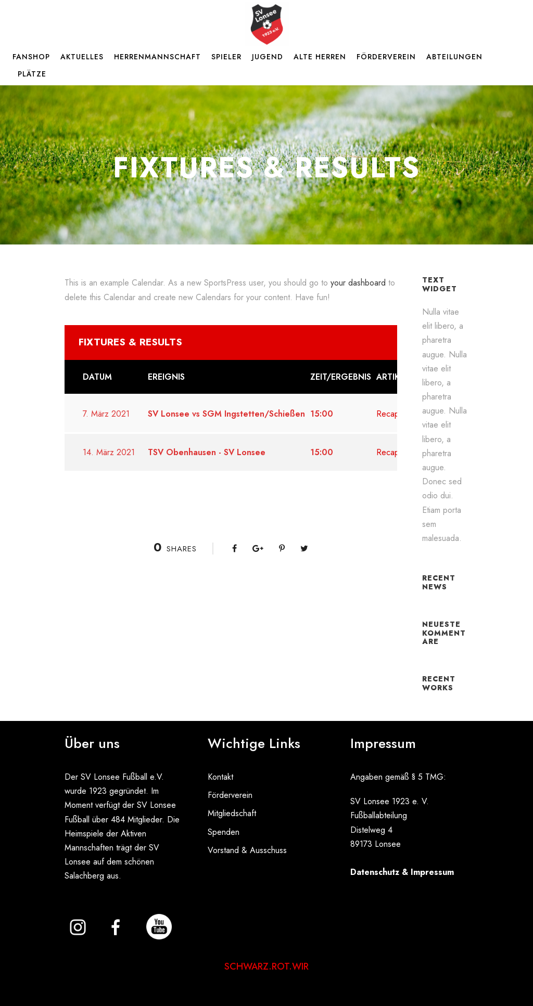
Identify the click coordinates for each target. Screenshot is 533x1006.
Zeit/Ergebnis (340, 377)
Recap (387, 414)
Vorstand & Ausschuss (247, 850)
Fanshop (31, 56)
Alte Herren (320, 56)
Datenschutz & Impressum (402, 872)
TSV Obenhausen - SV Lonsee (206, 452)
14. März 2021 (109, 452)
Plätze (32, 74)
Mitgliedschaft (232, 813)
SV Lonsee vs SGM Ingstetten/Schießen (226, 414)
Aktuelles (82, 56)
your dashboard (358, 283)
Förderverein (386, 56)
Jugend (267, 56)
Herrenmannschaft (157, 56)
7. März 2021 (106, 414)
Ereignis (166, 377)
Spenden (223, 832)
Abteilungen (454, 56)
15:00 (321, 414)
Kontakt (220, 777)
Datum (97, 377)
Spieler (226, 56)
